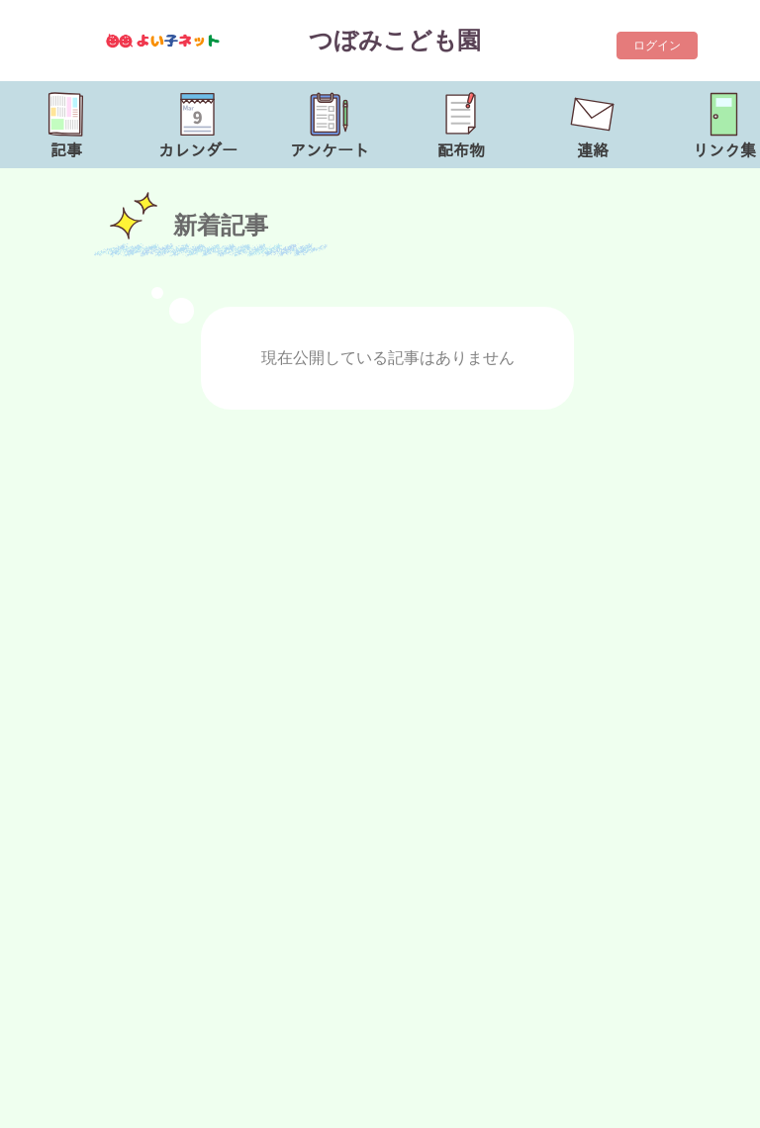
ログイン (657, 45)
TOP (717, 1102)
